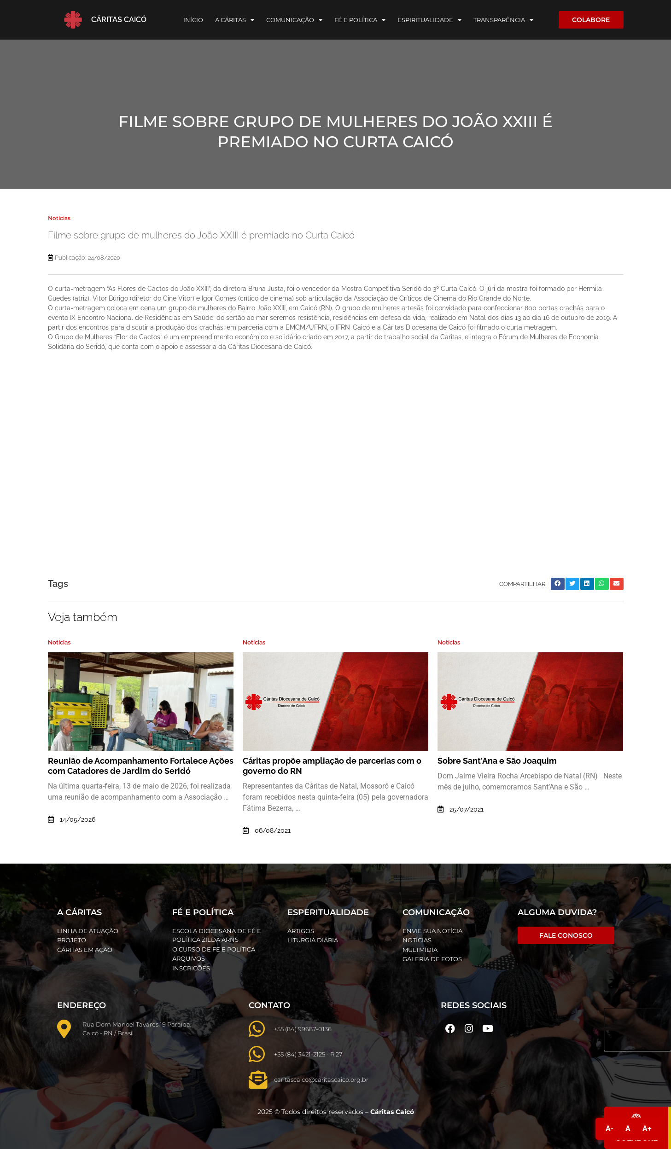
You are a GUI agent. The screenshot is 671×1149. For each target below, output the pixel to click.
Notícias (59, 218)
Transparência (503, 20)
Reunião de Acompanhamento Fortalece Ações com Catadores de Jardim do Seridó (140, 766)
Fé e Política (359, 20)
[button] (558, 584)
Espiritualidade (429, 20)
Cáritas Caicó (118, 19)
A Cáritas (234, 20)
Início (193, 19)
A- (609, 1128)
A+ (647, 1128)
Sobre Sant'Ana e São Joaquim (497, 761)
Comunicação (294, 20)
